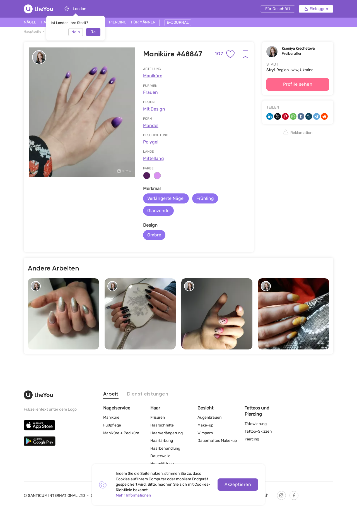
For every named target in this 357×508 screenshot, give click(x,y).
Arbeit (111, 394)
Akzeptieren (238, 484)
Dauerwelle (160, 456)
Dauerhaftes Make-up (217, 440)
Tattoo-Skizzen (258, 431)
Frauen (150, 92)
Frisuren (157, 417)
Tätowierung (256, 423)
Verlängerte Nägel (166, 198)
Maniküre (152, 75)
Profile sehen (297, 84)
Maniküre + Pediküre (121, 433)
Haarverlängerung (166, 433)
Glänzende (158, 210)
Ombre (154, 235)
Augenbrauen (209, 417)
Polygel (150, 142)
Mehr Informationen (133, 495)
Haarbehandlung (165, 448)
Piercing (252, 439)
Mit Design (154, 109)
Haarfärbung (161, 440)
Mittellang (153, 158)
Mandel (150, 125)
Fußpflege (112, 425)
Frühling (205, 198)
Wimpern (205, 433)
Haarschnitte (162, 425)
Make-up (205, 425)
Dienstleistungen (147, 394)
